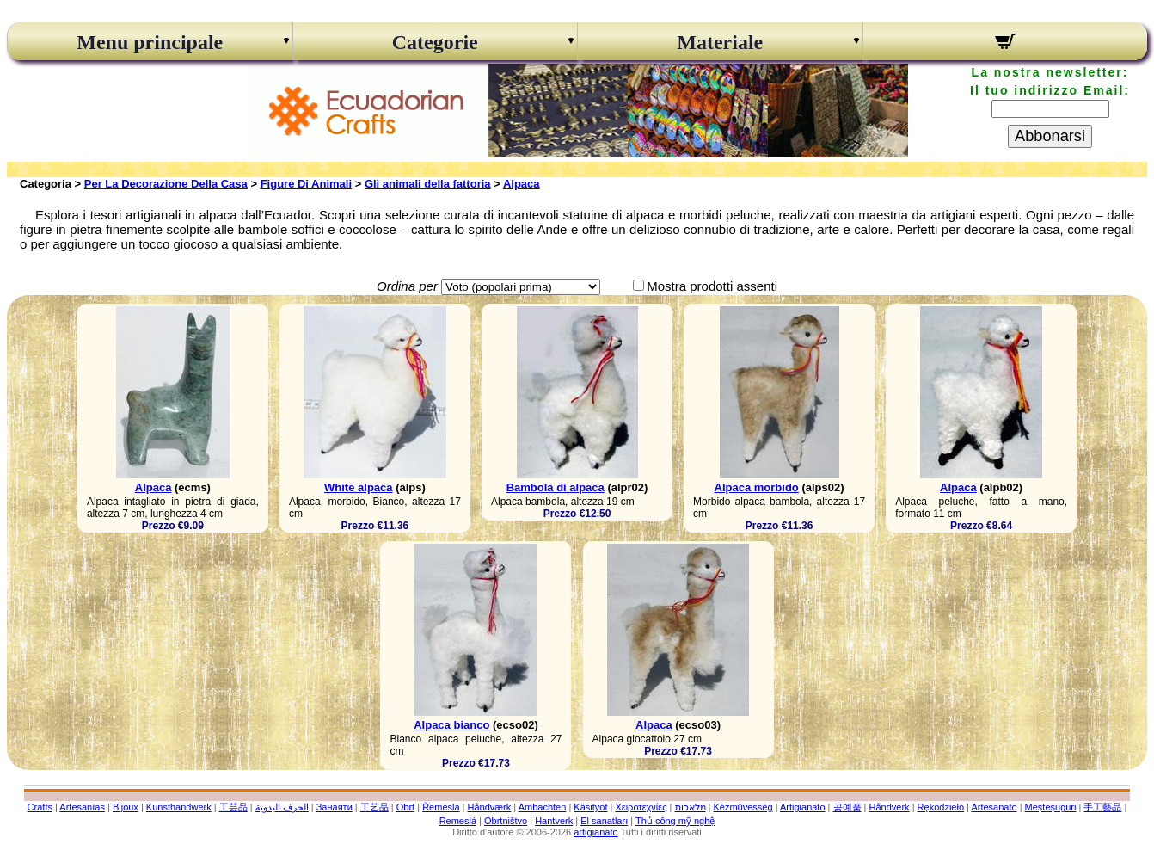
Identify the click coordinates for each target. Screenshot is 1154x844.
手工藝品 (1102, 807)
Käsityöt (590, 807)
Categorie (435, 42)
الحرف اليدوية (282, 807)
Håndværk (490, 807)
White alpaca (358, 487)
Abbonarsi (1050, 136)
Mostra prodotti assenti (712, 286)
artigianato (595, 832)
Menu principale (150, 42)
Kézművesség (742, 807)
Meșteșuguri (1051, 807)
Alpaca (521, 183)
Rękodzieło (941, 807)
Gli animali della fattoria (428, 183)
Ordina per (407, 286)
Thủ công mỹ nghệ (675, 821)
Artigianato (803, 807)
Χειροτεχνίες (640, 807)
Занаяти (334, 807)
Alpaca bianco (451, 724)
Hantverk (554, 821)
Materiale (720, 42)
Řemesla (440, 807)
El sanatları (604, 821)
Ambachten (543, 807)
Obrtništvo (505, 821)
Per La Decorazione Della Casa (166, 183)
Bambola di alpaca (555, 487)
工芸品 (233, 807)
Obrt (405, 807)
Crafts (40, 807)
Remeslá (457, 821)
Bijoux (125, 807)
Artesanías (82, 807)
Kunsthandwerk (179, 807)
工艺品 (374, 807)
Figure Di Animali (306, 183)
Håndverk (889, 807)
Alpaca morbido (757, 487)
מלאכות (690, 807)
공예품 (847, 807)
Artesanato (993, 807)
